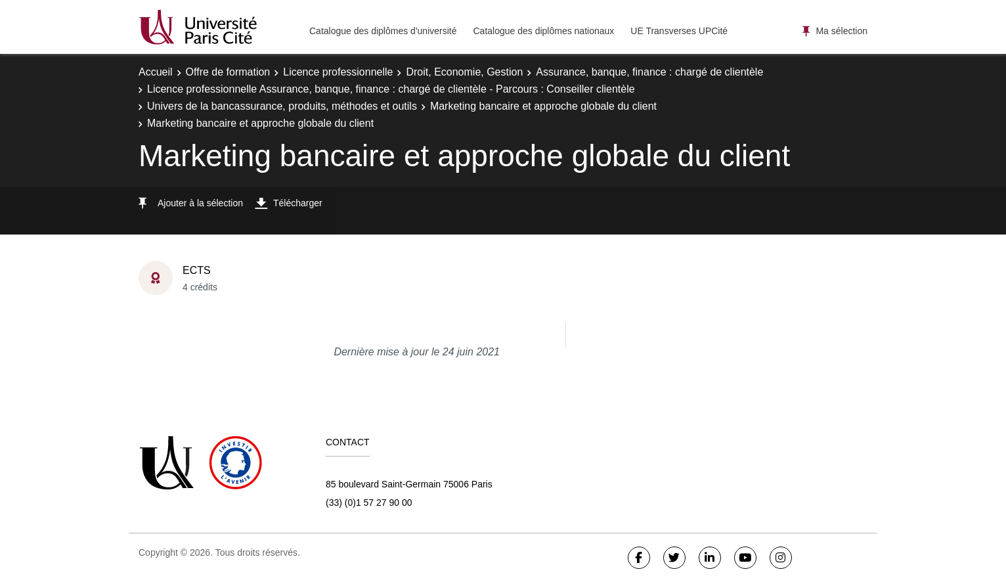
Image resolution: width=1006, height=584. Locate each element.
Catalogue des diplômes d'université (382, 31)
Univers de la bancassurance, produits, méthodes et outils (282, 106)
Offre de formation (228, 72)
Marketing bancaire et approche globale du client (543, 106)
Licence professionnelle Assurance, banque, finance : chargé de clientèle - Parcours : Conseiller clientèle (391, 89)
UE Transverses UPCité (679, 31)
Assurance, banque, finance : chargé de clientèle (649, 72)
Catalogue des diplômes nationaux (543, 31)
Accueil (156, 72)
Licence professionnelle (338, 72)
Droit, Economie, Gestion (464, 72)
